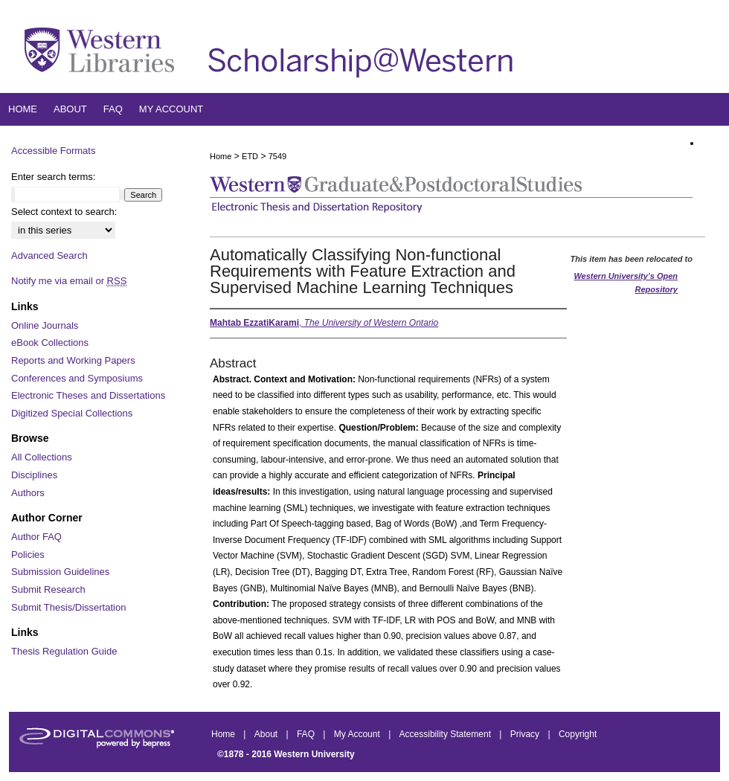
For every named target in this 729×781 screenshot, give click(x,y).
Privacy (526, 734)
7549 (277, 156)
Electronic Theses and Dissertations (88, 395)
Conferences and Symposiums (77, 378)
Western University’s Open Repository (626, 282)
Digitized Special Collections (71, 413)
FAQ (307, 734)
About (267, 734)
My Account (358, 734)
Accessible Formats (53, 150)
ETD (250, 156)
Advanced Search (49, 255)
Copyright (578, 734)
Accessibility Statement (446, 734)
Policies (28, 554)
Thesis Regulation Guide (64, 651)
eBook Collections (50, 342)
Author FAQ (36, 536)
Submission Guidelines (60, 571)
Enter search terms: (53, 176)
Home (220, 156)
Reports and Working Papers (73, 360)
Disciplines (34, 475)
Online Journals (44, 325)
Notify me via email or (68, 281)
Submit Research (48, 589)
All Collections (41, 457)
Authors (28, 492)
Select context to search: (64, 211)
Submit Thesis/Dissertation (68, 607)
